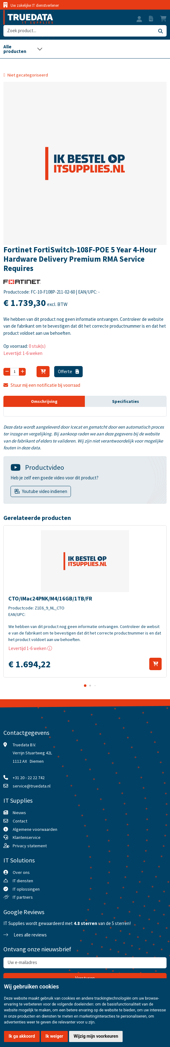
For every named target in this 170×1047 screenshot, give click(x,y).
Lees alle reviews (25, 935)
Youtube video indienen (44, 491)
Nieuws (19, 812)
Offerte (68, 371)
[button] (139, 20)
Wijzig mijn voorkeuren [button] (96, 1036)
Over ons (21, 872)
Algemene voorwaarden (35, 829)
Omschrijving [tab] (44, 401)
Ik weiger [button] (54, 1036)
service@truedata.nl (31, 786)
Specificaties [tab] (125, 401)
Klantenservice (27, 837)
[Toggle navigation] (22, 49)
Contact (20, 821)
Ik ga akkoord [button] (22, 1036)
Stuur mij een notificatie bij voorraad (41, 385)
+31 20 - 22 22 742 (29, 777)
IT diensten (23, 880)
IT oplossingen (26, 889)
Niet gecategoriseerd (27, 75)
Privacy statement (30, 846)
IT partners (23, 897)
